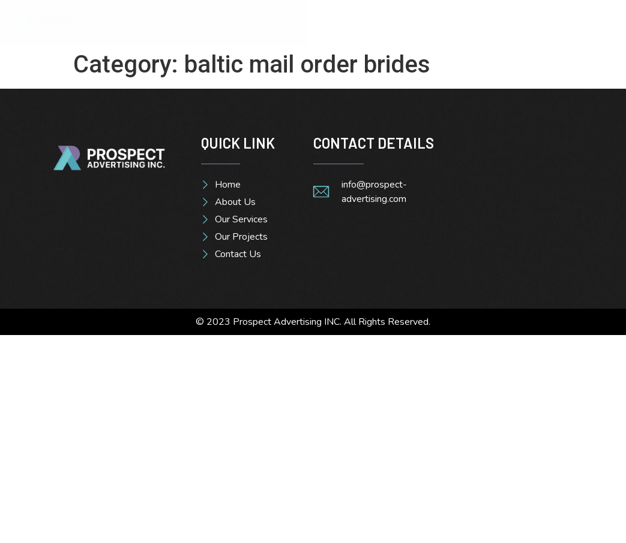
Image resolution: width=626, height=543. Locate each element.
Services (333, 22)
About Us (268, 22)
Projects (395, 22)
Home (208, 22)
